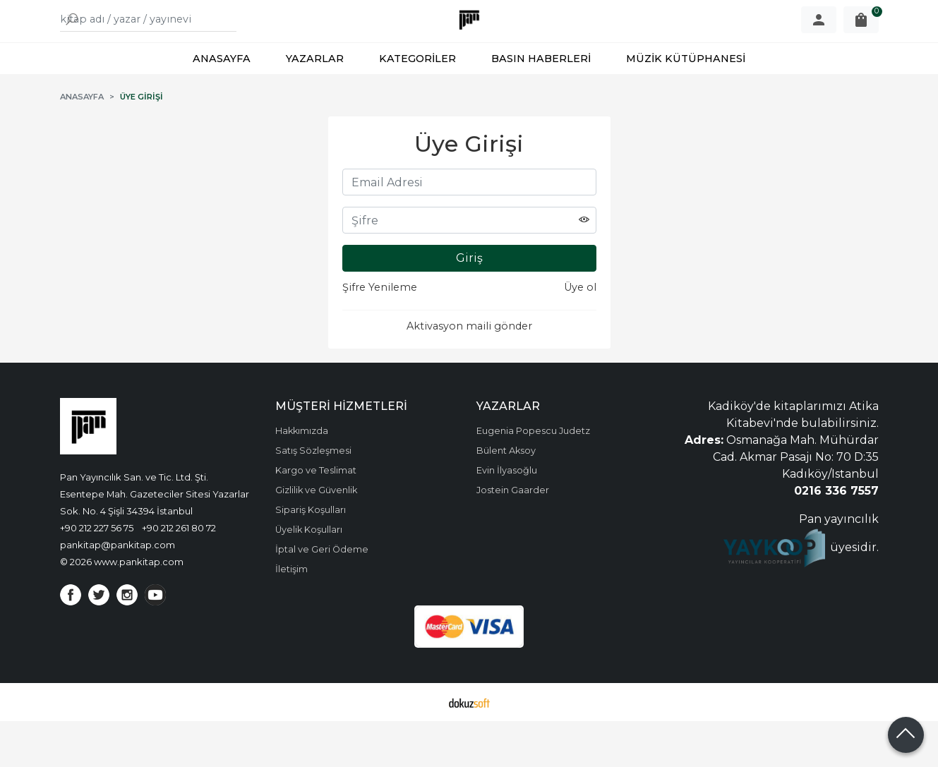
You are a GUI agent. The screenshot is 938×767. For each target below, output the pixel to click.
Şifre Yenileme (379, 333)
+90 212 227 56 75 (96, 573)
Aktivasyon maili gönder (469, 372)
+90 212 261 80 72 (179, 573)
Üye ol (580, 333)
